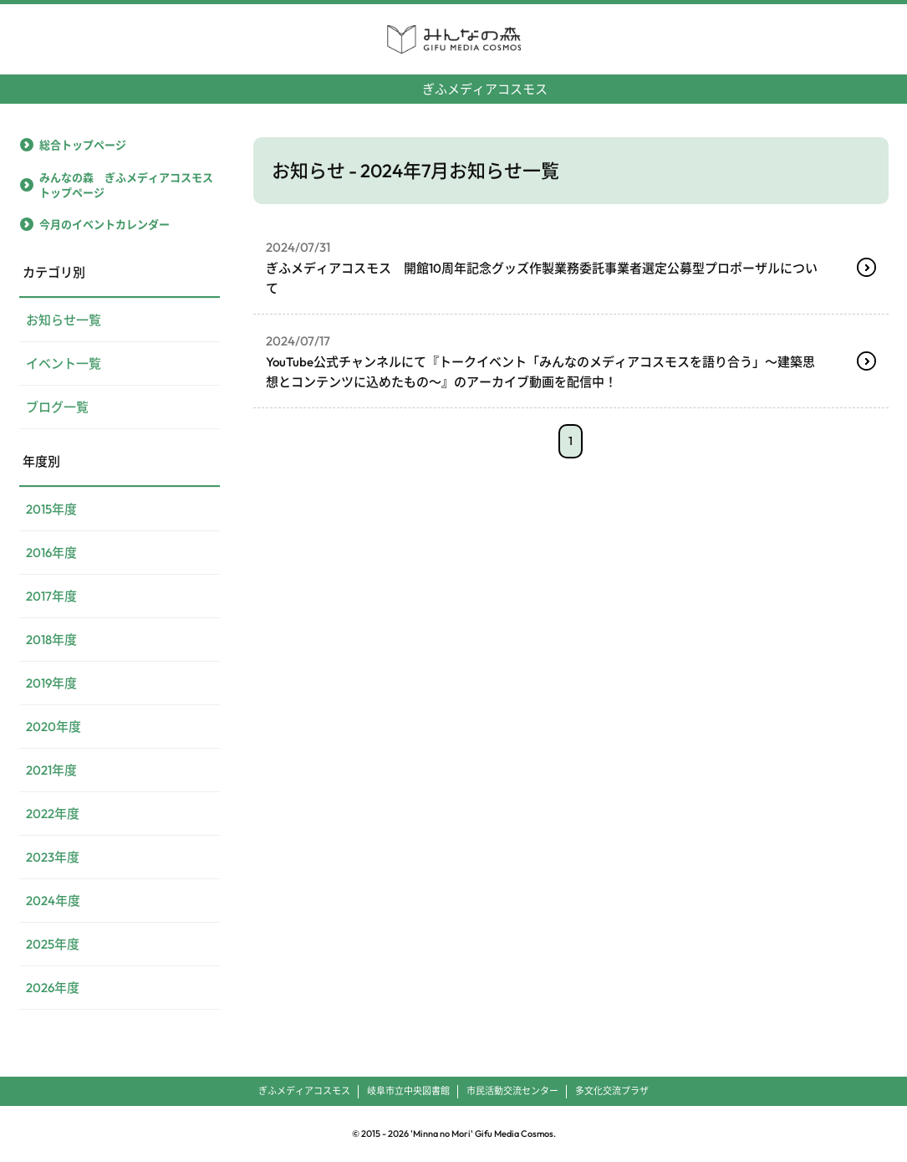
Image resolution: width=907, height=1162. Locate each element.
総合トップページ (82, 144)
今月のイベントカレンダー (104, 224)
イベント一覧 (63, 363)
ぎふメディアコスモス (453, 82)
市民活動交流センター (512, 1091)
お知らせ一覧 (63, 320)
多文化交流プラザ (612, 1091)
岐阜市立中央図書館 (408, 1091)
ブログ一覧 (57, 407)
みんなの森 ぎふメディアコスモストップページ (126, 185)
